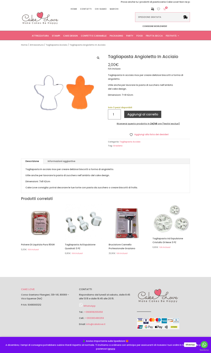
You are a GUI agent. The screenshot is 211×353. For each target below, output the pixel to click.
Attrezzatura (40, 36)
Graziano (118, 145)
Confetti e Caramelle (94, 36)
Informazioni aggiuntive (61, 161)
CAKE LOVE (28, 289)
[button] (98, 57)
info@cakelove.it (95, 324)
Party (129, 36)
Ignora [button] (111, 348)
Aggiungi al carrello (142, 114)
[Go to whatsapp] (204, 344)
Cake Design (70, 36)
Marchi (114, 9)
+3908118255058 (93, 312)
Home (74, 9)
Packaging (116, 36)
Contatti (86, 9)
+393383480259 (94, 318)
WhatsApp (89, 306)
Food (139, 36)
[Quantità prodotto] (114, 114)
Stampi (56, 36)
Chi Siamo (101, 9)
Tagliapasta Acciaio (56, 44)
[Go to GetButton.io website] (204, 350)
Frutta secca (154, 36)
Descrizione (32, 161)
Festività (171, 36)
